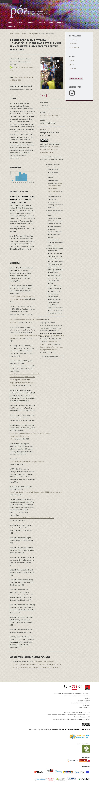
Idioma (11, 27)
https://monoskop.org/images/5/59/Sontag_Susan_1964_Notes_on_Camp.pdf (36, 492)
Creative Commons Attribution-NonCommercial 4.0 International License (49, 149)
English (71, 60)
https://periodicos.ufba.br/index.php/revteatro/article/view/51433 (32, 518)
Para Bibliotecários (74, 47)
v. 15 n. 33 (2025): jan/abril (30, 33)
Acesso (9, 2)
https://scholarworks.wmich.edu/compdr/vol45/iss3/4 (27, 462)
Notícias (19, 23)
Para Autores (73, 43)
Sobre (41, 23)
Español (71, 64)
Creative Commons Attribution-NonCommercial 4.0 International (70, 729)
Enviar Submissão (76, 78)
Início (11, 33)
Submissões (31, 23)
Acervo (17, 33)
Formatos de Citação (50, 357)
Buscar (88, 23)
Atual (51, 23)
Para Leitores (73, 40)
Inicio (10, 23)
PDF (44, 95)
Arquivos (60, 23)
